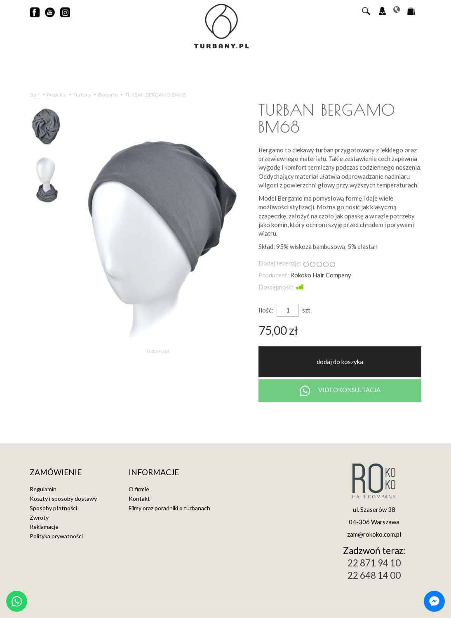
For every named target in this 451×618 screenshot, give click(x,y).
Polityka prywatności (56, 536)
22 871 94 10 (374, 562)
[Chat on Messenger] (434, 601)
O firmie (139, 489)
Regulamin (43, 489)
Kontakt (139, 498)
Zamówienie (56, 472)
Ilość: (265, 310)
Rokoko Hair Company (320, 275)
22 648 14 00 (374, 575)
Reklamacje (44, 526)
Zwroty (39, 517)
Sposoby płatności (53, 507)
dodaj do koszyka (340, 361)
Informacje (154, 472)
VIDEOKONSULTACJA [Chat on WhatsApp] (340, 391)
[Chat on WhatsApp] (16, 601)
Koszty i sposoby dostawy (63, 498)
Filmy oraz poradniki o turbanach (169, 507)
